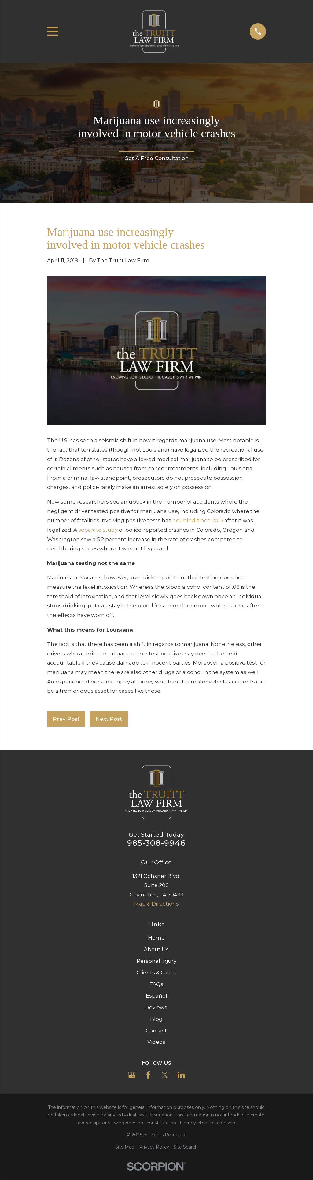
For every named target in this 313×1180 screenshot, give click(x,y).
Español (156, 996)
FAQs (156, 984)
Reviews (156, 1007)
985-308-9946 (156, 843)
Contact (156, 1031)
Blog (156, 1019)
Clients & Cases (156, 972)
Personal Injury (156, 961)
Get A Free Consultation (156, 158)
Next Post (109, 719)
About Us (156, 949)
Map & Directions (156, 904)
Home (156, 938)
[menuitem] (124, 1147)
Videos (156, 1042)
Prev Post (66, 719)
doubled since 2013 (197, 520)
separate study (98, 530)
